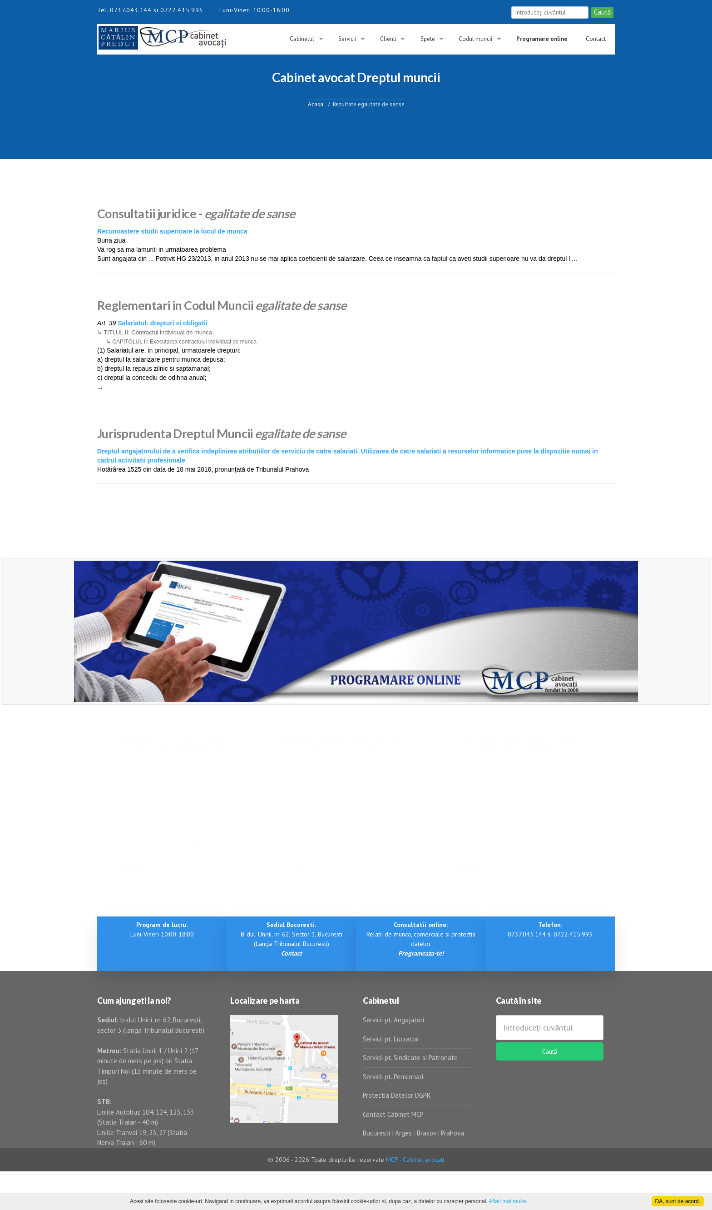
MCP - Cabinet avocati (415, 1159)
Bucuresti (377, 1133)
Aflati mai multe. (508, 1201)
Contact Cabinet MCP (393, 1114)
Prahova (452, 1133)
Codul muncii (475, 39)
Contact (596, 39)
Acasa (315, 104)
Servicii (347, 39)
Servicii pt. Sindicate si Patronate (410, 1057)
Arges (403, 1133)
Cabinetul (302, 39)
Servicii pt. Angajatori (393, 1020)
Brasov (426, 1133)
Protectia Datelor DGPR (397, 1095)
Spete (427, 39)
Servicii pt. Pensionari (393, 1076)
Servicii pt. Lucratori (391, 1039)
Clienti (388, 39)
